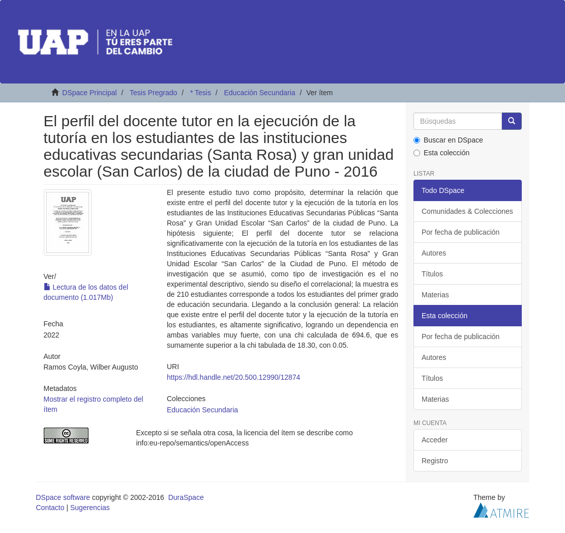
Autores (434, 253)
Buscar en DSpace (448, 140)
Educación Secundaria (259, 93)
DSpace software (63, 497)
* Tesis (200, 93)
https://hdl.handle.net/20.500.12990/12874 (233, 377)
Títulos (432, 274)
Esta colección (441, 153)
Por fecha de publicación (460, 232)
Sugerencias (90, 507)
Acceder (435, 440)
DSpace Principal (89, 93)
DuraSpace (186, 497)
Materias (435, 295)
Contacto (50, 507)
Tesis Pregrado (153, 93)
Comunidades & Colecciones (467, 211)
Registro (435, 461)
